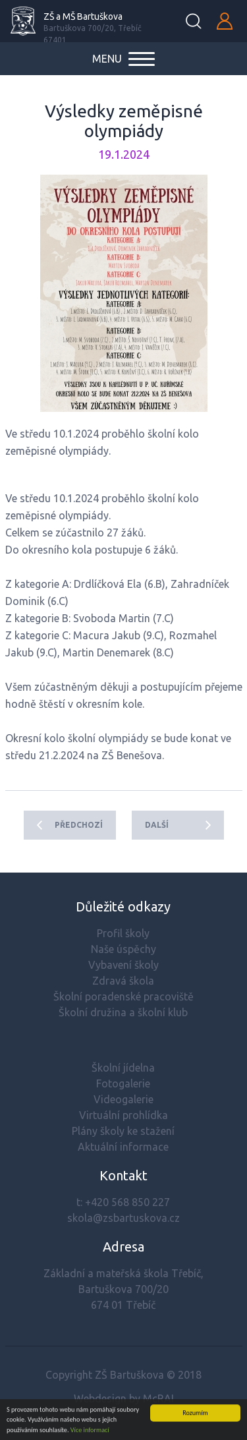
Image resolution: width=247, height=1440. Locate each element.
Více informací (89, 1430)
